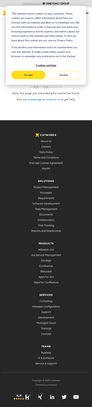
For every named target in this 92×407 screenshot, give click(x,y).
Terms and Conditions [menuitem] (46, 157)
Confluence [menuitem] (46, 266)
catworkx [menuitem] (46, 135)
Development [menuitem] (46, 317)
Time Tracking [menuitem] (46, 225)
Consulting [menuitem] (46, 301)
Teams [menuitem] (46, 346)
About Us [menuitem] (46, 141)
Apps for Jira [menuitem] (46, 277)
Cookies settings (46, 65)
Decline (63, 74)
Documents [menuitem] (46, 214)
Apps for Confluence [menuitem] (46, 282)
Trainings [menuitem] (46, 328)
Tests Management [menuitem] (46, 209)
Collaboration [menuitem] (46, 220)
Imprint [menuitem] (46, 168)
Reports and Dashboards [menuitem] (46, 231)
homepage (35, 99)
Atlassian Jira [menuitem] (46, 250)
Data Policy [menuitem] (46, 152)
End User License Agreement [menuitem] (46, 163)
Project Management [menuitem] (46, 187)
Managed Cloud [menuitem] (46, 323)
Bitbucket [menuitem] (46, 271)
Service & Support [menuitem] (46, 363)
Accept (28, 74)
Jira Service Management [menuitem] (46, 255)
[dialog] (46, 45)
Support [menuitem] (46, 312)
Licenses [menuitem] (46, 334)
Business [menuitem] (46, 353)
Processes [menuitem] (46, 193)
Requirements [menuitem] (46, 198)
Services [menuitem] (46, 295)
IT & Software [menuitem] (46, 358)
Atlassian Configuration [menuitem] (46, 306)
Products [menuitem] (46, 243)
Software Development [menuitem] (46, 203)
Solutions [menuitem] (46, 181)
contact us (53, 99)
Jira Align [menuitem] (46, 260)
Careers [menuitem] (46, 147)
